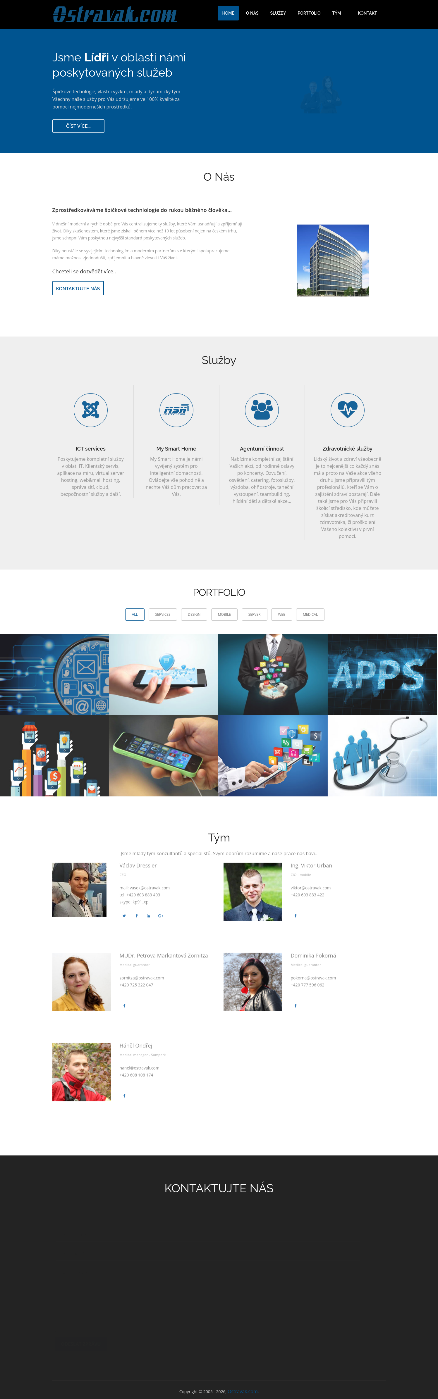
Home (228, 13)
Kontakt (367, 13)
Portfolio (309, 13)
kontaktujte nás (78, 288)
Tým (336, 13)
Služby (278, 13)
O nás (252, 13)
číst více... (79, 125)
